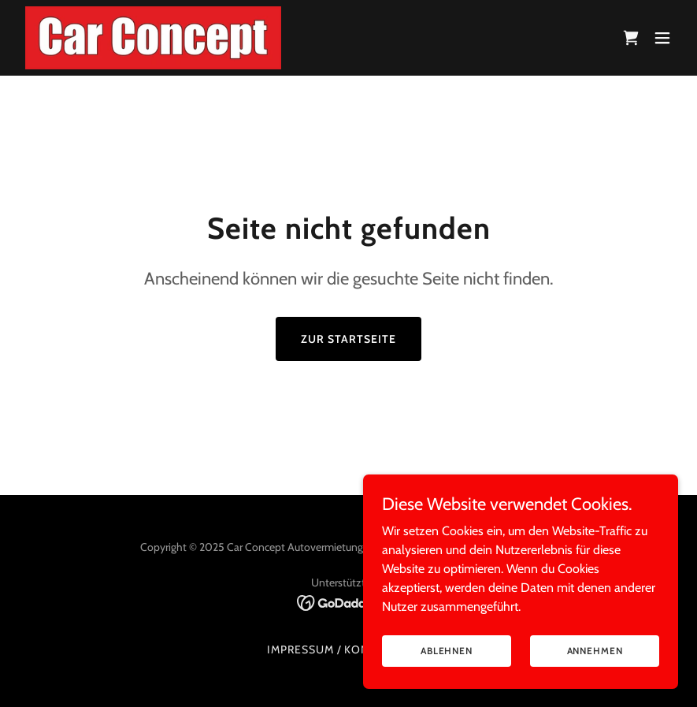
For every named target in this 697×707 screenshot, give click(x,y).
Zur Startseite (348, 339)
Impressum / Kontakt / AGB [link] (349, 649)
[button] (662, 38)
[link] (153, 37)
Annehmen (595, 651)
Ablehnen (447, 651)
